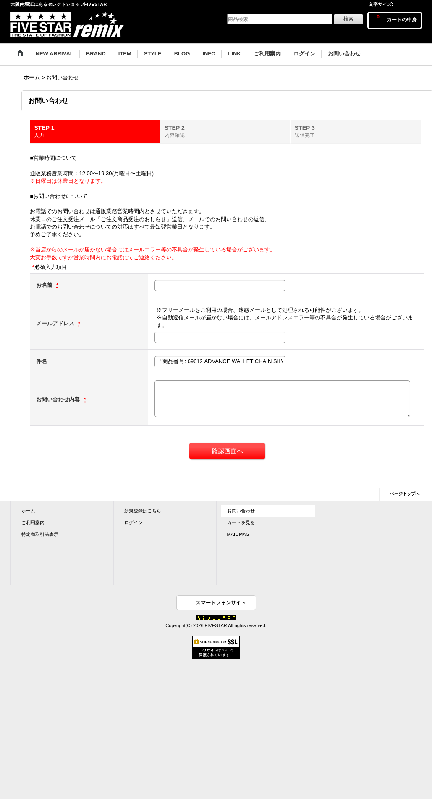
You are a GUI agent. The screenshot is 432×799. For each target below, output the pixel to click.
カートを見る (241, 522)
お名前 (45, 285)
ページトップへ (404, 493)
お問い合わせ (241, 510)
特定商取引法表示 (39, 534)
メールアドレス (56, 323)
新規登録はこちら (142, 510)
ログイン (133, 522)
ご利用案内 (33, 522)
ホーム (28, 510)
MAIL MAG (238, 534)
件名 (41, 361)
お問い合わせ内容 (58, 399)
